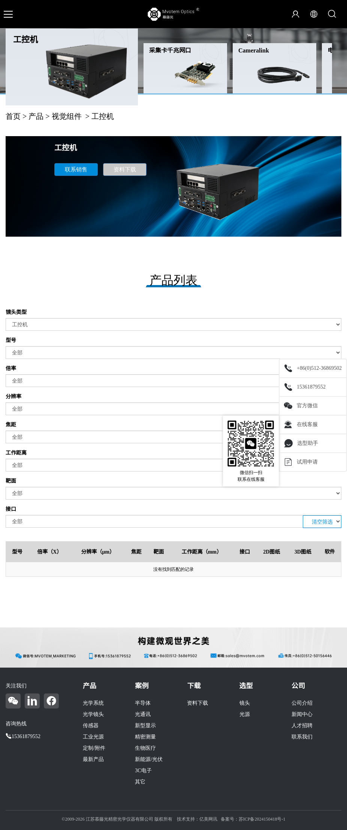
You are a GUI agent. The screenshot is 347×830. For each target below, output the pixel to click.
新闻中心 (302, 714)
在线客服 (301, 425)
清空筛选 (322, 522)
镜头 (244, 703)
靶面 (11, 481)
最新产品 (93, 759)
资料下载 (125, 170)
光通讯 (143, 714)
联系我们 (302, 737)
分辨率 (13, 396)
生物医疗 (145, 748)
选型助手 (301, 443)
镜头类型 (16, 312)
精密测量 (145, 737)
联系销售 (76, 170)
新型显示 (145, 725)
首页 (13, 116)
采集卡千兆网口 (170, 50)
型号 (11, 340)
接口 (11, 509)
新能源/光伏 (149, 759)
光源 (244, 714)
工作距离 (16, 453)
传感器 (91, 725)
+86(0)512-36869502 (313, 368)
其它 (140, 782)
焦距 (11, 425)
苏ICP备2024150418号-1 (262, 819)
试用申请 (301, 462)
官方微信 (301, 406)
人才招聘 (302, 725)
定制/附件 (94, 748)
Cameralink (253, 50)
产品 (35, 116)
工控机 (25, 39)
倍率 (11, 368)
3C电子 (143, 770)
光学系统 (93, 703)
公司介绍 (302, 703)
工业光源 (93, 737)
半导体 (143, 703)
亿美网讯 (208, 819)
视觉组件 (67, 116)
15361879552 (305, 387)
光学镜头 (93, 714)
